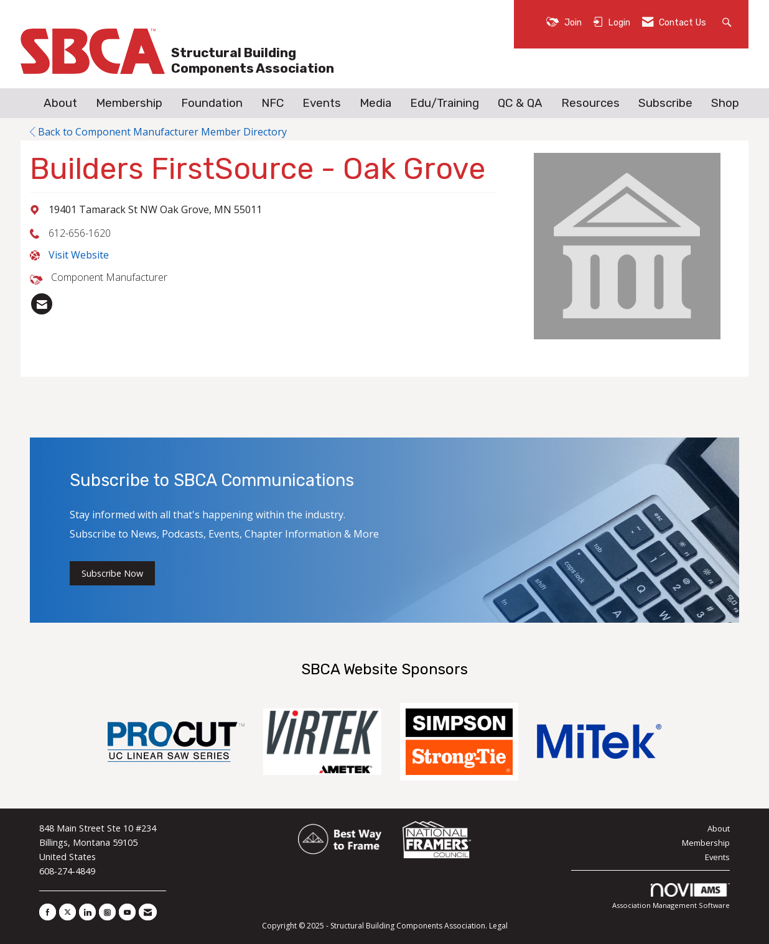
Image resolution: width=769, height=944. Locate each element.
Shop (725, 103)
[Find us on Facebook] (47, 912)
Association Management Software (671, 896)
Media (375, 103)
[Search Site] (728, 21)
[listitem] (42, 304)
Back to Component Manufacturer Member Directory (158, 132)
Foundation (212, 103)
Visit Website (79, 255)
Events (321, 103)
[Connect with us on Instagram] (107, 912)
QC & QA (520, 103)
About (60, 103)
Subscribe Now (112, 573)
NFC (272, 103)
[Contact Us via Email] (148, 912)
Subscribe (665, 103)
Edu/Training (444, 103)
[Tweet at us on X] (67, 912)
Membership (129, 103)
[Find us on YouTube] (127, 912)
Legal (498, 925)
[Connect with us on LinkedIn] (87, 912)
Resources (590, 103)
